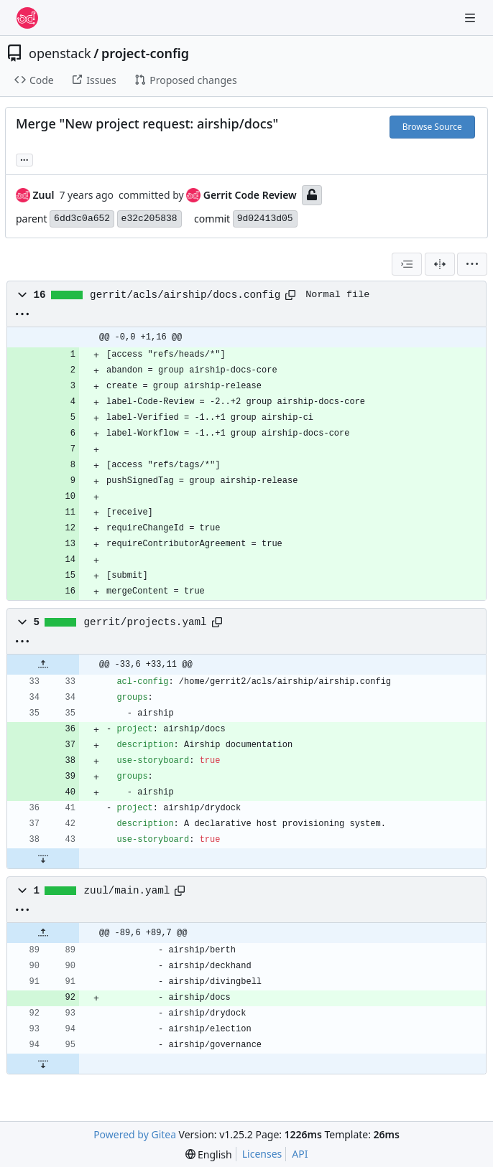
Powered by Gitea (134, 1134)
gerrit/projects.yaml (145, 622)
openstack (60, 53)
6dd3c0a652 (82, 218)
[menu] (472, 264)
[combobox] (407, 264)
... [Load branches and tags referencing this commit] (24, 159)
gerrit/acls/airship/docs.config (185, 295)
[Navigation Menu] (471, 17)
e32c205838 (149, 218)
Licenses (262, 1154)
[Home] (27, 18)
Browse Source (432, 127)
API (300, 1154)
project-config (145, 53)
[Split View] (440, 264)
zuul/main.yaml (127, 890)
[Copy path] (290, 295)
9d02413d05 (265, 218)
